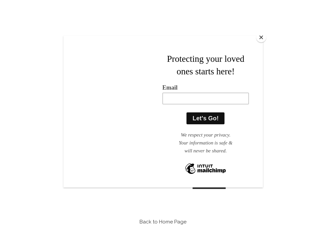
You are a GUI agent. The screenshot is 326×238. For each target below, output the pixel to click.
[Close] (261, 37)
